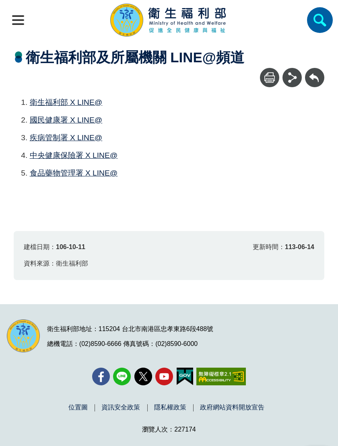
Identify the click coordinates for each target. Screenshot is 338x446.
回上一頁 (314, 71)
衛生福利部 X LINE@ (66, 102)
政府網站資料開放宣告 (232, 407)
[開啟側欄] (18, 20)
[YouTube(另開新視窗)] (164, 376)
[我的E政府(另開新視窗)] (185, 376)
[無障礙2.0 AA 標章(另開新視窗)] (221, 376)
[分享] (292, 77)
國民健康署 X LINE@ (66, 120)
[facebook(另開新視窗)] (101, 376)
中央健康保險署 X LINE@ (74, 155)
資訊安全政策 (120, 407)
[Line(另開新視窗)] (122, 376)
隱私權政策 (170, 407)
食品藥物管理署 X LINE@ (74, 173)
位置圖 (78, 407)
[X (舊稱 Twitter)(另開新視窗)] (143, 376)
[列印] (269, 77)
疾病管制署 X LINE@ (66, 137)
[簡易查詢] (320, 20)
